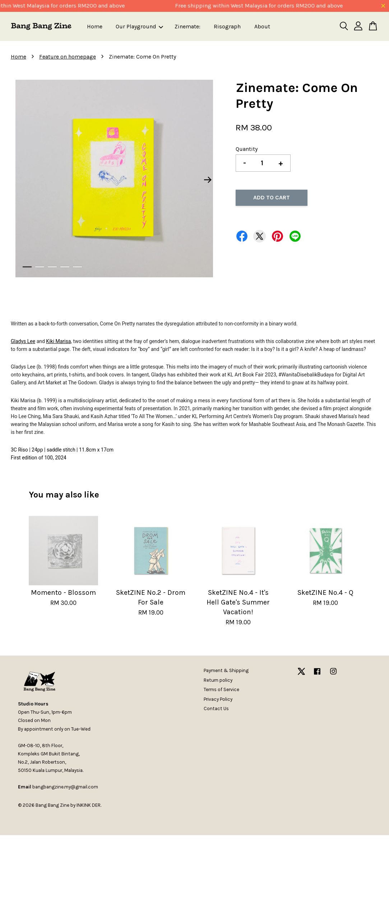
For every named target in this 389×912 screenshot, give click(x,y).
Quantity (247, 148)
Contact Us (216, 708)
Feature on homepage (67, 56)
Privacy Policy (218, 699)
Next (208, 180)
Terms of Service (221, 689)
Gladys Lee (23, 341)
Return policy (218, 680)
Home (94, 26)
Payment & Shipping (226, 670)
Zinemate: (187, 26)
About (262, 26)
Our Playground (139, 26)
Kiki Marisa (58, 341)
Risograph (227, 26)
